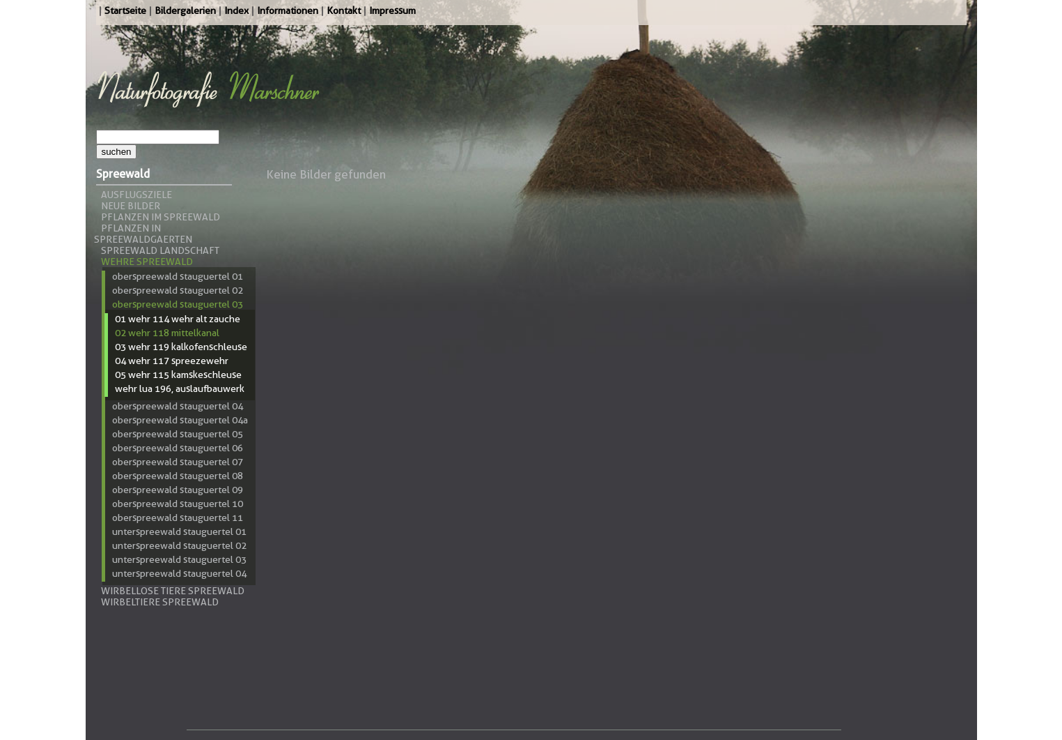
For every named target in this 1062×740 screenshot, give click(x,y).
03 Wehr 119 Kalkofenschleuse (181, 346)
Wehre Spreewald (147, 261)
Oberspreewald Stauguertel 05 (177, 433)
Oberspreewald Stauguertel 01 (177, 276)
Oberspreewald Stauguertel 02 (177, 290)
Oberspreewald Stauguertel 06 (177, 447)
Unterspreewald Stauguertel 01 (179, 531)
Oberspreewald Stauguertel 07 (177, 461)
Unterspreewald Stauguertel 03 (179, 559)
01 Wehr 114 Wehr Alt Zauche (177, 318)
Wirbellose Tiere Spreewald (172, 590)
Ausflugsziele (136, 194)
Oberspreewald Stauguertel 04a (180, 419)
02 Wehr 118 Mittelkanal (167, 332)
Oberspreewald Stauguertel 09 (177, 489)
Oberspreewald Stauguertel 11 (177, 517)
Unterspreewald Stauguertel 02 (179, 545)
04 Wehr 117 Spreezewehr (171, 360)
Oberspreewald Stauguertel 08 (177, 475)
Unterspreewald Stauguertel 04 (179, 573)
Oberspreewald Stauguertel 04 (177, 405)
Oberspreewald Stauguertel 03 (177, 304)
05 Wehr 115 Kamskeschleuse (178, 374)
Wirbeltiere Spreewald (160, 601)
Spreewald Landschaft (160, 250)
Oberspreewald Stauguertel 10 (177, 503)
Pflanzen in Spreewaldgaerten (143, 233)
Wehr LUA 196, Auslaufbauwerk (179, 388)
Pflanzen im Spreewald (160, 216)
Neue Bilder (130, 205)
